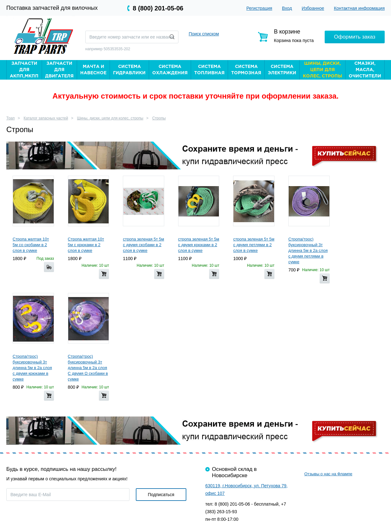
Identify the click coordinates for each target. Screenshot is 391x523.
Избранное (313, 8)
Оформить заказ (355, 37)
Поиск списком (204, 33)
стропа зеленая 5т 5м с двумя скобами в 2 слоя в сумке (143, 245)
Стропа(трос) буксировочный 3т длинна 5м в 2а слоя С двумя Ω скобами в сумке (88, 367)
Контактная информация (359, 8)
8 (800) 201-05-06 (158, 8)
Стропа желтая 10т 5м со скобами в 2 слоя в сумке (31, 245)
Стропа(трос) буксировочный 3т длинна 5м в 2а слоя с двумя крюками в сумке (32, 367)
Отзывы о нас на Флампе (328, 473)
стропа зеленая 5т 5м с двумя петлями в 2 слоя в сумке (253, 245)
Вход (287, 8)
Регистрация (259, 8)
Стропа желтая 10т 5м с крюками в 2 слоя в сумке (86, 245)
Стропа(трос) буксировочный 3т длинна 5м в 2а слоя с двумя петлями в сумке (308, 250)
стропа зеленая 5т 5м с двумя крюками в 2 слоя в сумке (198, 245)
